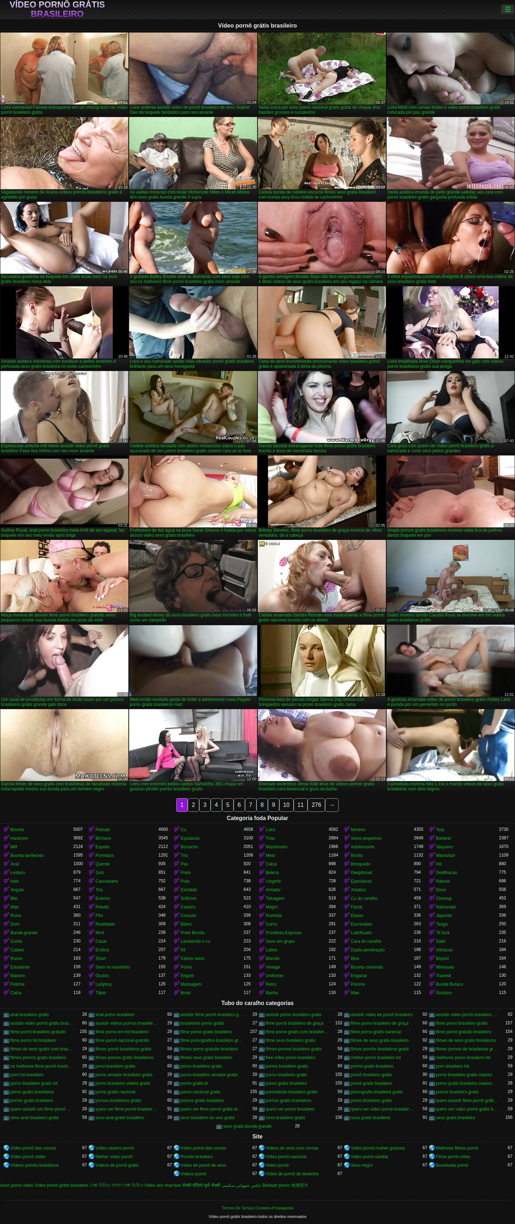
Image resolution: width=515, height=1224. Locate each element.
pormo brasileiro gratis (287, 1066)
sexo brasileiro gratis (285, 1117)
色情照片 (299, 1185)
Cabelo (17, 949)
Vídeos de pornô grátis (117, 1165)
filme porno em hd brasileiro (121, 1031)
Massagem (191, 984)
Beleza (272, 872)
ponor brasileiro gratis (201, 1066)
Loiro (270, 829)
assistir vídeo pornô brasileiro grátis (467, 1014)
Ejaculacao (361, 881)
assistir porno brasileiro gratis (294, 1014)
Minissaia (445, 967)
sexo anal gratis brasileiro (119, 1117)
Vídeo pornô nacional (286, 1156)
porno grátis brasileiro (286, 1083)
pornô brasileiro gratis (371, 1074)
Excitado (189, 889)
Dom (14, 924)
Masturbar (445, 855)
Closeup (444, 898)
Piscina (358, 984)
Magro (272, 907)
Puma (186, 967)
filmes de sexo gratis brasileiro (379, 1040)
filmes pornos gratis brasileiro (38, 1057)
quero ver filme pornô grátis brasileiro (212, 1109)
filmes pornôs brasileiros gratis (380, 1049)
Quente (102, 864)
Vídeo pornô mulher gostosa (378, 1148)
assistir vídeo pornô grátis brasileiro (41, 1023)
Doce (441, 889)
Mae (14, 907)
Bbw (355, 958)
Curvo (271, 924)
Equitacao (190, 838)
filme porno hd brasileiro (33, 1040)
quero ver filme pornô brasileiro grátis (126, 1109)
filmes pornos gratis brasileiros (124, 1057)
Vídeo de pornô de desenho (292, 1173)
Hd (438, 864)
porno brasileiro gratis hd (34, 1083)
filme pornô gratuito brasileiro (463, 1031)
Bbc (14, 898)
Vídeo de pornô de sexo (203, 1165)
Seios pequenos (366, 838)
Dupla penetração (368, 949)
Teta (440, 829)
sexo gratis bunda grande (247, 1126)
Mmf (99, 932)
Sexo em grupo (280, 941)
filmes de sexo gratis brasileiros (466, 1040)
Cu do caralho (364, 898)
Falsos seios (193, 958)
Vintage (273, 967)
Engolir (187, 975)
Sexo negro (362, 1165)
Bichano (103, 838)
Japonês (444, 915)
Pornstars (104, 855)
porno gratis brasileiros (32, 1091)
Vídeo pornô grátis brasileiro (57, 9)
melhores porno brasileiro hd (463, 1057)
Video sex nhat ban (162, 1185)
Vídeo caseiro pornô (114, 1148)
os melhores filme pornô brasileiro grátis (41, 1066)
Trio (184, 855)
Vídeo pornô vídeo (27, 1156)
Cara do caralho (366, 941)
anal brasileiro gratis (29, 1014)
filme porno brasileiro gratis (461, 1023)
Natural (443, 881)
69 (183, 949)
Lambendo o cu (195, 941)
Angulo (17, 889)
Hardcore (19, 838)
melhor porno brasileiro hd (376, 1057)
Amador (273, 889)
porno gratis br (194, 1083)
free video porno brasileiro (290, 1057)
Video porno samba (369, 1156)
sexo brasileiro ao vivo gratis (208, 1117)
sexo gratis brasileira (370, 1117)
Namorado (446, 907)
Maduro (17, 975)
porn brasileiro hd (452, 1066)
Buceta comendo (367, 967)
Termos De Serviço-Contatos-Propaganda (257, 1208)
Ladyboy (103, 984)
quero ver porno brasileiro (290, 1109)
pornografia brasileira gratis (377, 1091)
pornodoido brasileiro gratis (292, 1091)
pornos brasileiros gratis (118, 1100)
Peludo (102, 907)
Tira (99, 889)
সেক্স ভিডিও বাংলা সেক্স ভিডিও (116, 1185)
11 (301, 805)
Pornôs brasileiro (197, 1156)
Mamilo (273, 958)
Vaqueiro (444, 846)
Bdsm (186, 924)
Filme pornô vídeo (453, 1156)
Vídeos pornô (193, 1173)
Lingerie (273, 881)
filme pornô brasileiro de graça (294, 1023)
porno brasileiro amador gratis (209, 1074)
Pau (184, 864)
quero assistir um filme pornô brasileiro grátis (41, 1109)
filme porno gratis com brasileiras (297, 1031)
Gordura (444, 992)
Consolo (188, 915)
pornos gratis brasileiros (288, 1100)
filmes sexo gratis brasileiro (206, 1057)
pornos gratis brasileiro (202, 1100)
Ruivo (15, 915)
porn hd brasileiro (27, 1074)
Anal (14, 864)
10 (286, 805)
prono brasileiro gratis (371, 1100)
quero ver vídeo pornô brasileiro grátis (382, 1109)
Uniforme (274, 975)
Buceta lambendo (27, 855)
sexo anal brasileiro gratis (34, 1117)
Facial (356, 907)
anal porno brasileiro (114, 1014)
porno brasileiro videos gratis (122, 1083)
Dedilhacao (446, 872)
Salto (441, 941)
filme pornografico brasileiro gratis (212, 1040)
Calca (271, 864)
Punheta (274, 915)
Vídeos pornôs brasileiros (34, 1165)
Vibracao (444, 949)
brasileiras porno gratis (202, 1023)
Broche (17, 829)
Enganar (359, 975)
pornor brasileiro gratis (457, 1091)
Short (100, 958)
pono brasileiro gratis (115, 1066)
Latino (272, 949)
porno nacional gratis (200, 1091)
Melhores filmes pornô (457, 1148)
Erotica (102, 949)
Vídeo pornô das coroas (33, 1148)
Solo (99, 872)
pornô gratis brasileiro (371, 1083)
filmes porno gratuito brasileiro (209, 1049)
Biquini (442, 958)
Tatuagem (275, 898)
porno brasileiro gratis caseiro (464, 1074)
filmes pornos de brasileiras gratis (467, 1049)
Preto (186, 872)
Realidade (105, 924)
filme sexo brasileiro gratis (290, 1040)
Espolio (102, 846)
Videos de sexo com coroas (292, 1148)
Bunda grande (23, 932)
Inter (14, 881)
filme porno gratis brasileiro (206, 1031)
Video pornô (277, 1165)
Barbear (443, 838)
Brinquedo (361, 864)
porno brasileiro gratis (286, 1074)
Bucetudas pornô (452, 1165)
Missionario (277, 846)
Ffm (99, 915)
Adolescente (362, 846)
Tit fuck (443, 932)
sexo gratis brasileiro (455, 1117)
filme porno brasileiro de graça (379, 1023)
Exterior (102, 898)
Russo (16, 958)
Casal (101, 941)
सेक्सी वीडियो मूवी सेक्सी (201, 1185)
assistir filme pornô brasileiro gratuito (212, 1014)
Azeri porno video (16, 1185)
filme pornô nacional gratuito (122, 1040)
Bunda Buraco (449, 984)
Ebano (357, 915)
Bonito (357, 855)
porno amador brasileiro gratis (123, 1074)
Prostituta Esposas (283, 932)
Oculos (102, 975)
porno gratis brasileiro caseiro (464, 1083)
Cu (183, 829)
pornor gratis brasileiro (31, 1100)
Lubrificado (361, 932)
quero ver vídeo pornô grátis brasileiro (467, 1109)
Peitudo (102, 829)
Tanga (442, 924)
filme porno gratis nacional (376, 1031)
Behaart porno (276, 1185)
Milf (13, 846)
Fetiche (17, 984)
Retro (271, 984)
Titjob (100, 992)
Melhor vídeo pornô (113, 1156)
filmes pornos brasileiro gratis (294, 1049)
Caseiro (188, 907)
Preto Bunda (193, 932)
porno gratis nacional (115, 1091)
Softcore (189, 898)
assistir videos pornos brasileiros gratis (126, 1023)
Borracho (189, 846)
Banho (272, 992)
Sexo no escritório (112, 967)
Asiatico (358, 889)
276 (316, 805)
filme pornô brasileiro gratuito (38, 1031)
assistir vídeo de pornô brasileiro (382, 1014)
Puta (185, 881)
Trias (270, 838)
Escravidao (361, 924)
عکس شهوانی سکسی (241, 1185)
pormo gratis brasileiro (372, 1066)
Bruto (186, 992)
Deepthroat (361, 872)
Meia (270, 855)
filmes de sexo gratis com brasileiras (41, 1049)
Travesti (443, 975)
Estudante (20, 967)
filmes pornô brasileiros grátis (123, 1049)
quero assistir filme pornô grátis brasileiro (467, 1100)
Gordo (16, 941)
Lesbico (17, 872)
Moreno (358, 829)
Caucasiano (106, 881)
